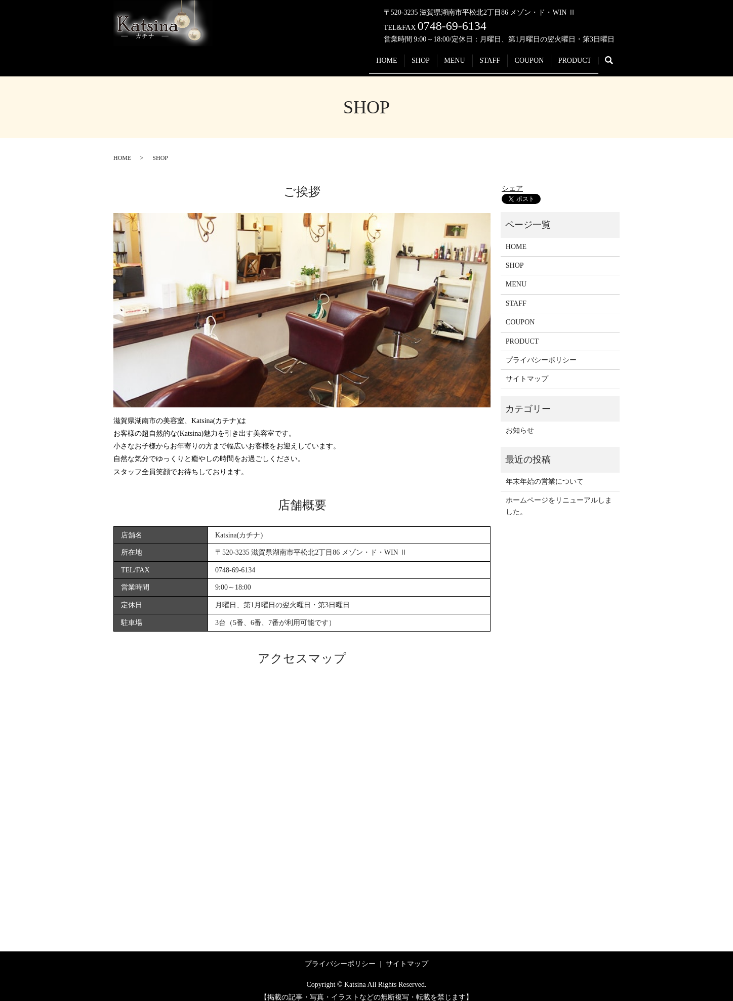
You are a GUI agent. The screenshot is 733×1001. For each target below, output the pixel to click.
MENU (430, 55)
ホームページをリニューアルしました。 (559, 496)
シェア (512, 179)
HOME (349, 55)
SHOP (390, 55)
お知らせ (520, 421)
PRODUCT (571, 55)
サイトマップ (527, 369)
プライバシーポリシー (541, 350)
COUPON (519, 55)
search (614, 56)
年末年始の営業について (545, 472)
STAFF (472, 55)
